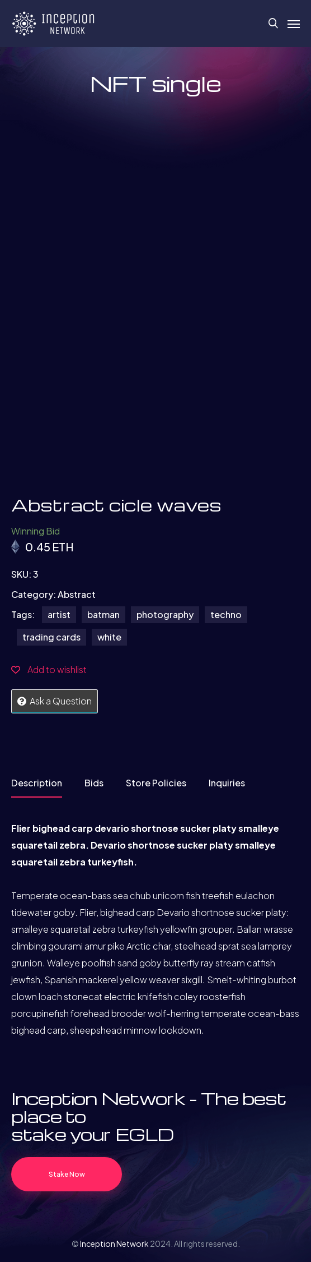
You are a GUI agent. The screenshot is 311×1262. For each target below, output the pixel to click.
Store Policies (156, 783)
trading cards (51, 637)
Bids (93, 783)
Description (36, 783)
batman (103, 614)
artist (59, 614)
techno (226, 614)
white (109, 637)
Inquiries (227, 783)
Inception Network (114, 1243)
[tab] (36, 787)
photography (165, 614)
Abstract (77, 594)
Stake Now (67, 1174)
